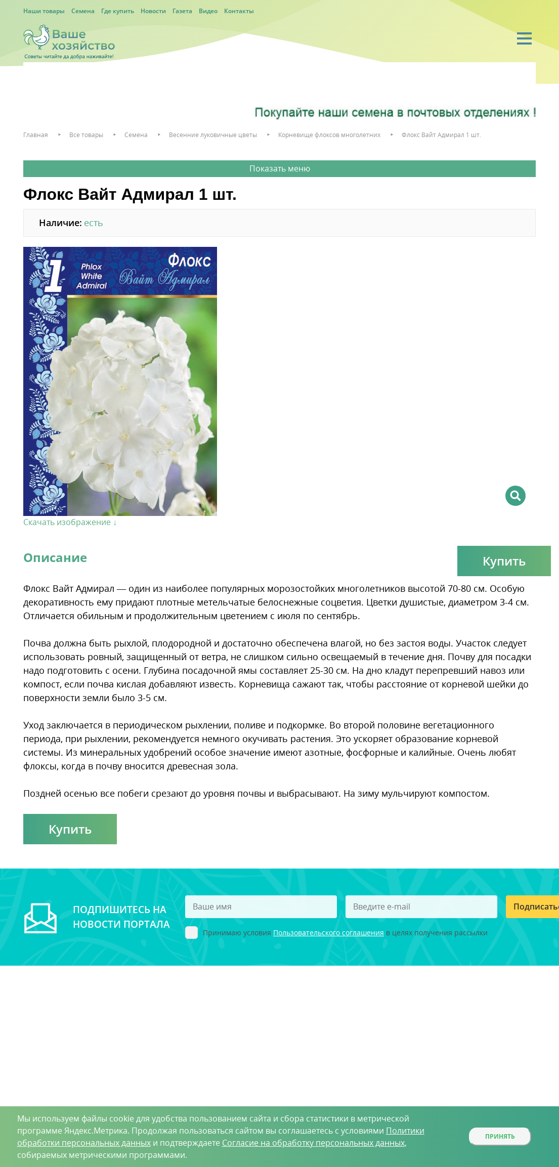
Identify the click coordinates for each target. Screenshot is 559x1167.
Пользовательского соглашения (328, 932)
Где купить (117, 11)
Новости (153, 11)
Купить (504, 560)
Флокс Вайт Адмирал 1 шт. (441, 135)
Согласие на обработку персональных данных (313, 1142)
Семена (83, 11)
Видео (208, 11)
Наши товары (44, 11)
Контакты (239, 11)
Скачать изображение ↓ (70, 522)
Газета (182, 11)
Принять (500, 1136)
